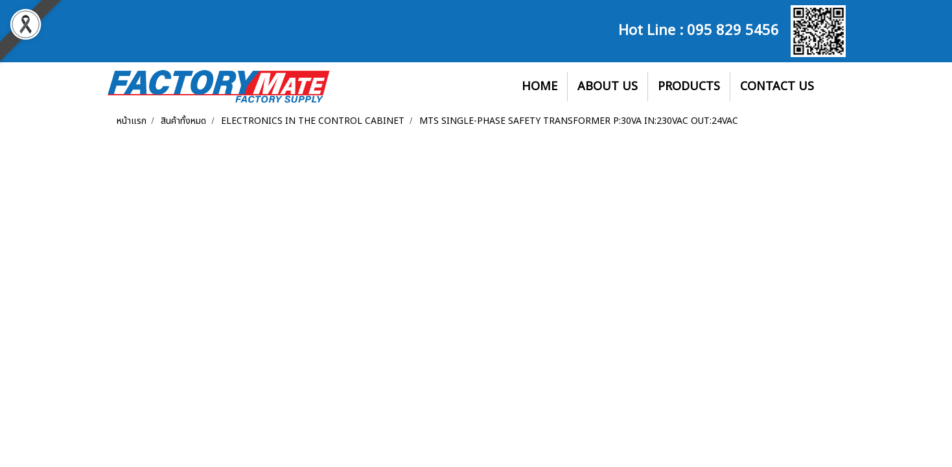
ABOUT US (607, 86)
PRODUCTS (689, 86)
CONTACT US (777, 86)
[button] (835, 87)
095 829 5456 (733, 28)
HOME (539, 86)
